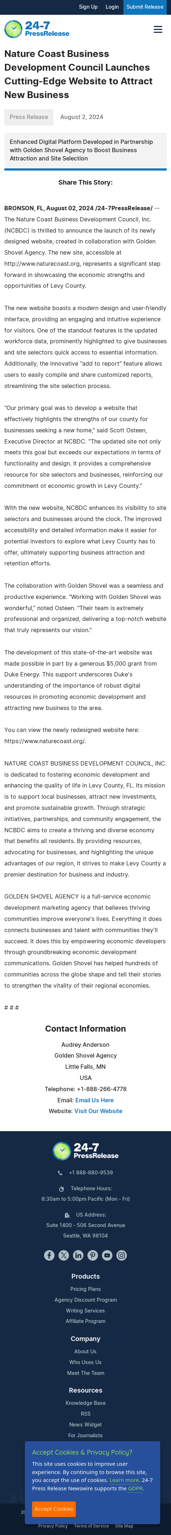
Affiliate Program (85, 1321)
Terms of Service (91, 1526)
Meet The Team (85, 1373)
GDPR (135, 1488)
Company (85, 1339)
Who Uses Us (85, 1362)
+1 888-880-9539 (91, 1172)
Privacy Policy (53, 1526)
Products (85, 1277)
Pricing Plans (85, 1289)
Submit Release (145, 7)
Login (112, 7)
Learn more (124, 1479)
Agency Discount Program (85, 1300)
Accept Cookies (54, 1508)
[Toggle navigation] (158, 29)
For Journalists (85, 1435)
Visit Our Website (98, 1111)
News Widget (85, 1425)
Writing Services (85, 1311)
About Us (85, 1351)
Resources (85, 1391)
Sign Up (88, 7)
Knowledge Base (86, 1403)
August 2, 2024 (81, 117)
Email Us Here (94, 1100)
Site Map (124, 1526)
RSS (86, 1414)
